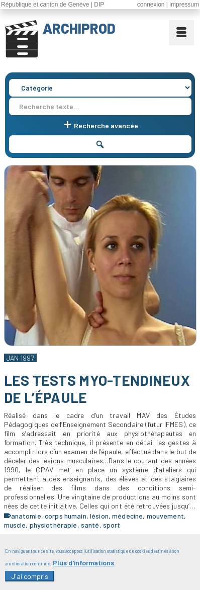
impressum (184, 4)
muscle (15, 525)
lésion (99, 516)
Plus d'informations (83, 566)
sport (112, 525)
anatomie (26, 516)
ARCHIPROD (79, 28)
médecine (127, 516)
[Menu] (181, 32)
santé (90, 525)
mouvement (165, 516)
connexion (151, 4)
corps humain (65, 516)
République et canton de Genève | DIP (52, 4)
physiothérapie (53, 525)
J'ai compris (29, 580)
